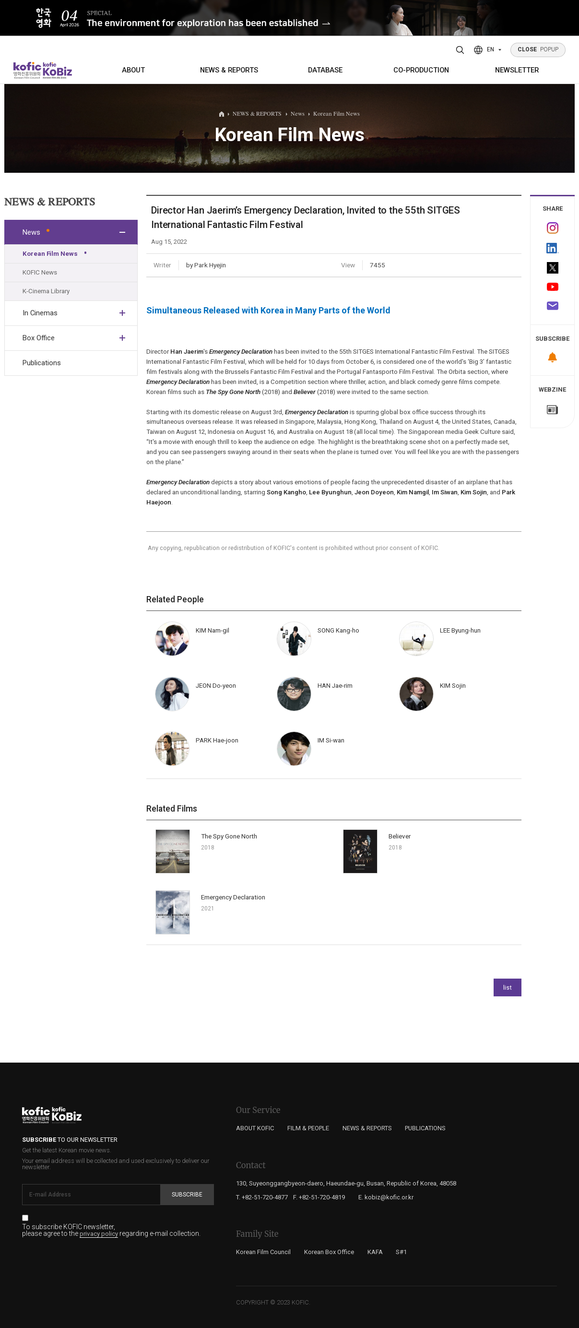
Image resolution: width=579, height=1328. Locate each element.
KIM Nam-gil (212, 630)
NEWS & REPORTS (229, 70)
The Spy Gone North (229, 836)
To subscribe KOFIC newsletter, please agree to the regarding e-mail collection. (111, 1230)
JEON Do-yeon (216, 685)
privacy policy (99, 1234)
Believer (400, 836)
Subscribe (187, 1194)
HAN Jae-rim (335, 685)
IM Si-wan (331, 740)
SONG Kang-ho (338, 630)
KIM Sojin (453, 685)
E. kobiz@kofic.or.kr (386, 1197)
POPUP (538, 49)
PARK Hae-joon (217, 740)
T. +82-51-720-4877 (262, 1197)
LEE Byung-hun (460, 630)
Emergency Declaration (233, 897)
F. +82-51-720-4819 (319, 1197)
